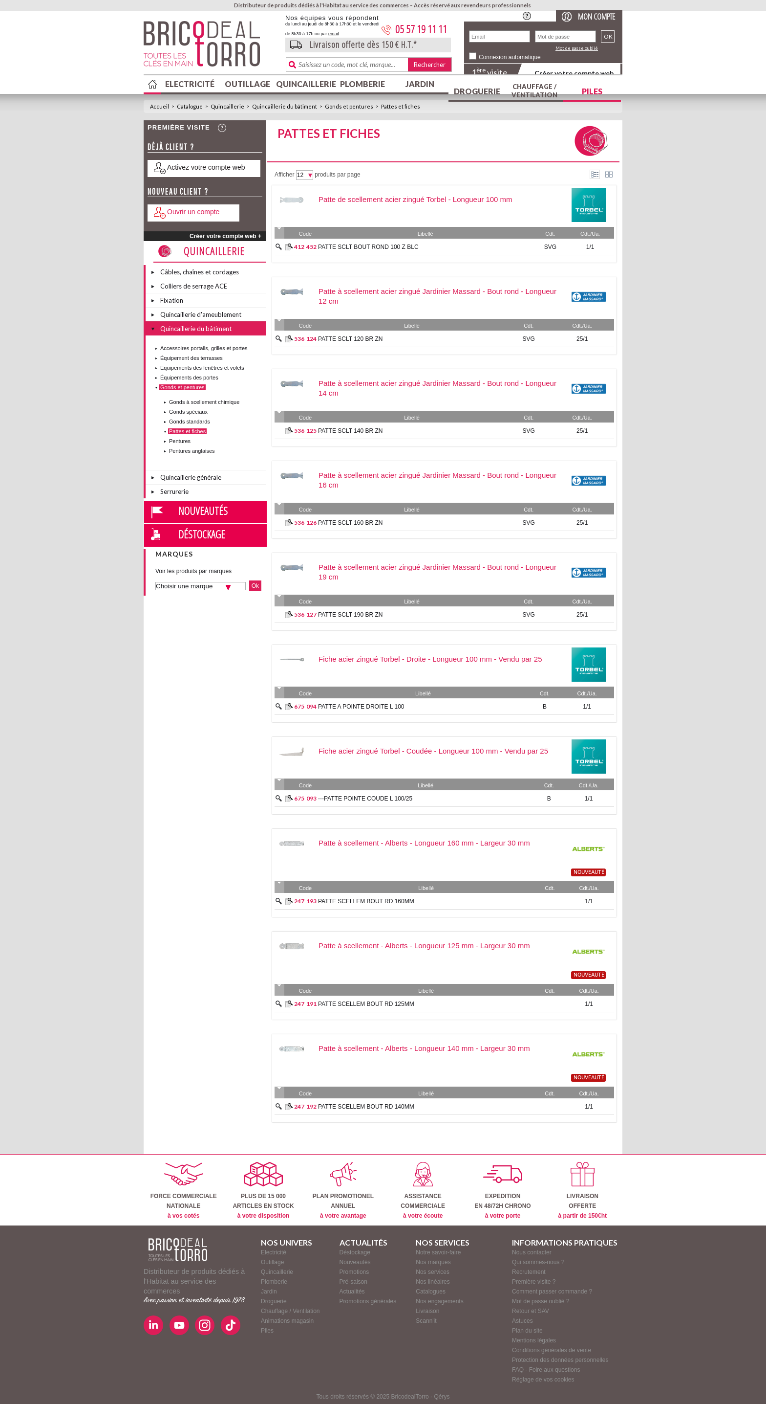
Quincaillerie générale (190, 477)
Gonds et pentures (349, 106)
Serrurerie (174, 491)
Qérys (441, 1396)
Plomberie (362, 84)
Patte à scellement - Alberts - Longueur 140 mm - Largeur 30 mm (424, 1048)
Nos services (432, 1272)
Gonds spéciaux (188, 412)
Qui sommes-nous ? (538, 1262)
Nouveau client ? (178, 191)
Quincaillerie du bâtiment (284, 106)
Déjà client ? (171, 147)
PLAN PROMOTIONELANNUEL (343, 1190)
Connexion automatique (510, 57)
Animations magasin (287, 1320)
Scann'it (426, 1320)
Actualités (352, 1291)
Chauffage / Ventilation (534, 91)
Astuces (522, 1320)
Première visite (179, 127)
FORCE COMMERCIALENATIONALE (183, 1190)
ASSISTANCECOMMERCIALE (423, 1190)
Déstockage (201, 534)
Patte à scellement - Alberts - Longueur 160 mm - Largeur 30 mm (424, 843)
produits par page (337, 174)
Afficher (284, 174)
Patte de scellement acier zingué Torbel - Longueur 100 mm (415, 199)
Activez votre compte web (206, 167)
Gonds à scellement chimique (204, 402)
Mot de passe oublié (576, 48)
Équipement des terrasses (191, 358)
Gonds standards (189, 421)
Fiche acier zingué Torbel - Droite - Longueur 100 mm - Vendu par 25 (430, 659)
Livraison (427, 1311)
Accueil (159, 106)
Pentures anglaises (192, 451)
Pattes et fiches (400, 106)
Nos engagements (439, 1301)
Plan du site (527, 1330)
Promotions (354, 1272)
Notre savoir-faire (438, 1252)
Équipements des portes (189, 377)
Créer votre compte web (574, 73)
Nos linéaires (432, 1281)
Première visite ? (533, 1281)
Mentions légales (534, 1340)
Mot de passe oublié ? (540, 1301)
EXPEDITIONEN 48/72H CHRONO (502, 1190)
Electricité (189, 84)
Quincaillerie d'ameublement (200, 314)
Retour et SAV (530, 1311)
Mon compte (596, 16)
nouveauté (589, 872)
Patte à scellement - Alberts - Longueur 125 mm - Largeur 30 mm (424, 945)
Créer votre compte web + (225, 236)
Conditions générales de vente (551, 1350)
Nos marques (433, 1262)
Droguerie (477, 91)
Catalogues (431, 1291)
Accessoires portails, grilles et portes (204, 348)
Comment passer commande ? (552, 1291)
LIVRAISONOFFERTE (582, 1190)
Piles (592, 91)
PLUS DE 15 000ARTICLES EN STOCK (263, 1190)
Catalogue (190, 106)
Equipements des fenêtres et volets (202, 368)
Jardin (419, 84)
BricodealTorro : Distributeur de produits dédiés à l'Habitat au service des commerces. (211, 47)
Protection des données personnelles (560, 1360)
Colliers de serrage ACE (193, 286)
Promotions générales (368, 1301)
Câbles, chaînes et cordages (199, 272)
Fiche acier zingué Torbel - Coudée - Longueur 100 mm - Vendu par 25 (433, 751)
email (333, 33)
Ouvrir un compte (193, 212)
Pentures (180, 441)
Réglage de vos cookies (543, 1379)
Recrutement (529, 1272)
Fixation (171, 300)
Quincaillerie (305, 84)
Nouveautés (203, 510)
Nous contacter (532, 1252)
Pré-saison (353, 1281)
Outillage (247, 84)
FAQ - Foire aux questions (546, 1369)
